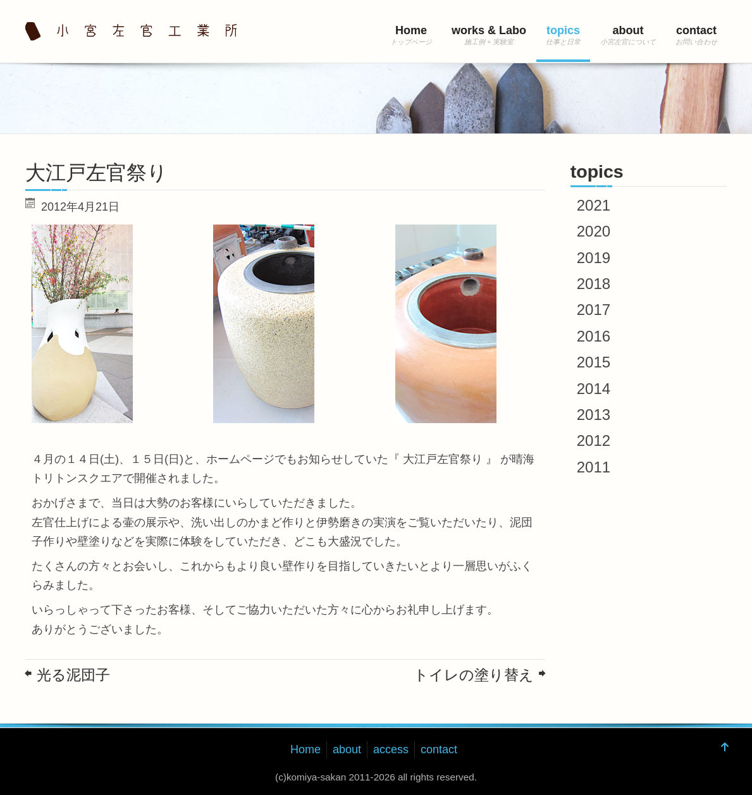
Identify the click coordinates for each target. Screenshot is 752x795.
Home (411, 30)
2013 (593, 414)
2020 (593, 231)
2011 (593, 467)
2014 (593, 388)
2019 (593, 257)
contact (696, 30)
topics (563, 30)
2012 (593, 440)
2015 (593, 362)
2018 (593, 283)
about (628, 30)
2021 (593, 205)
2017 (593, 309)
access (391, 749)
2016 (593, 336)
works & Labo (489, 30)
